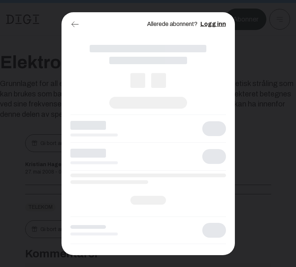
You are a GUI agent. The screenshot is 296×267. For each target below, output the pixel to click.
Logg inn (213, 24)
